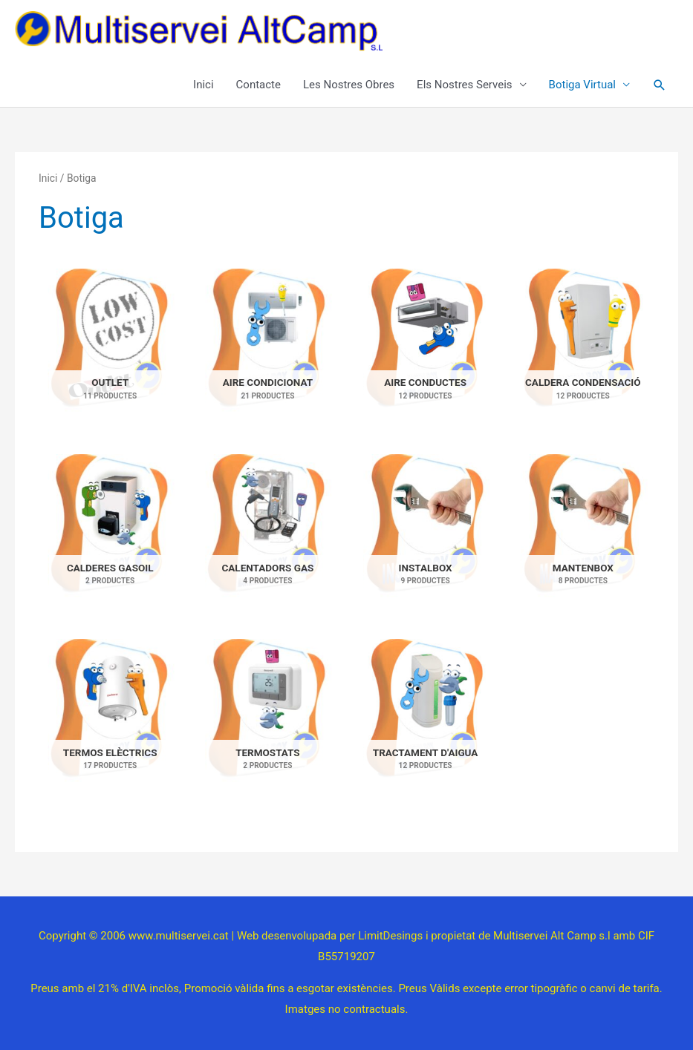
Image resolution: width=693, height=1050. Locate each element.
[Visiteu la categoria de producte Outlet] (110, 347)
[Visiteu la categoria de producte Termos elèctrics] (110, 717)
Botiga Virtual (582, 84)
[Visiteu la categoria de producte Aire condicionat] (267, 347)
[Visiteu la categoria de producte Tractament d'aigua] (425, 717)
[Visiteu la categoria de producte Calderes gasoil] (110, 532)
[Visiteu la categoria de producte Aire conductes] (425, 347)
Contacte (258, 84)
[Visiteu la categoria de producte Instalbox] (425, 532)
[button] (659, 85)
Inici (203, 84)
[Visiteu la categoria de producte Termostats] (267, 717)
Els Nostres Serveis (465, 84)
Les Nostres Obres (348, 84)
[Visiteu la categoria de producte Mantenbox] (583, 532)
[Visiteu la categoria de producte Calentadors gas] (267, 532)
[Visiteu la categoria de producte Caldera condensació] (583, 347)
